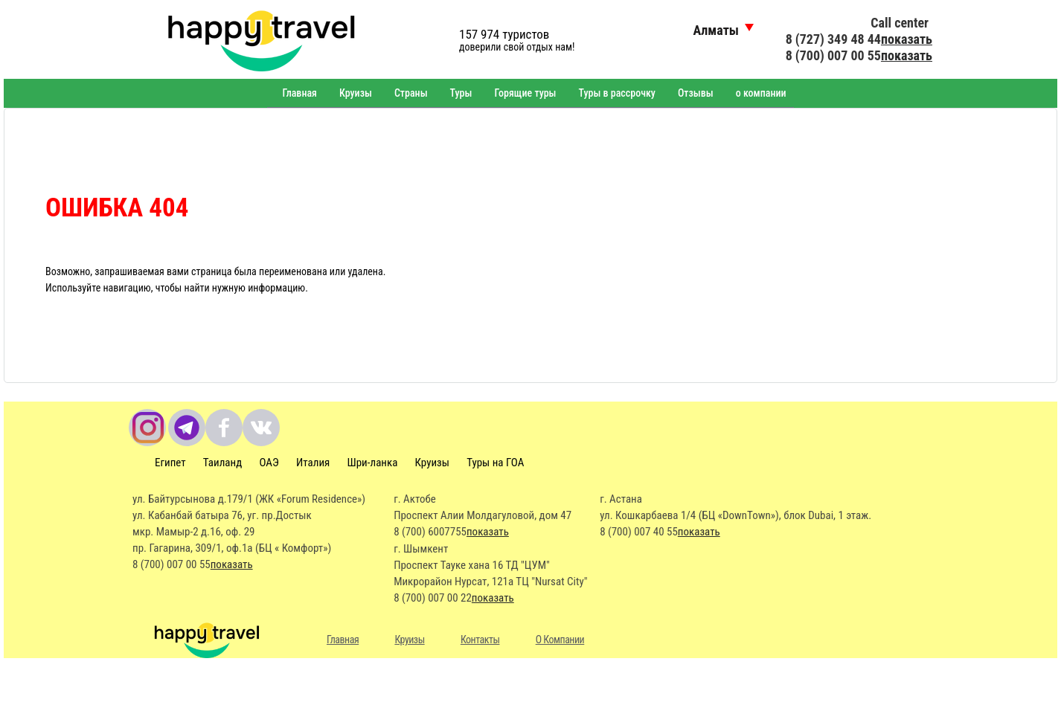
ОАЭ (268, 462)
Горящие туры (525, 93)
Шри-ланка (372, 462)
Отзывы (696, 93)
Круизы (355, 93)
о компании (761, 93)
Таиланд (222, 462)
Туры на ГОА (495, 462)
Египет (170, 462)
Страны (411, 93)
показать (906, 39)
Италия (313, 462)
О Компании (560, 639)
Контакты (480, 639)
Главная (299, 93)
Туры (461, 93)
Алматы (716, 30)
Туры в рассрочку (617, 93)
